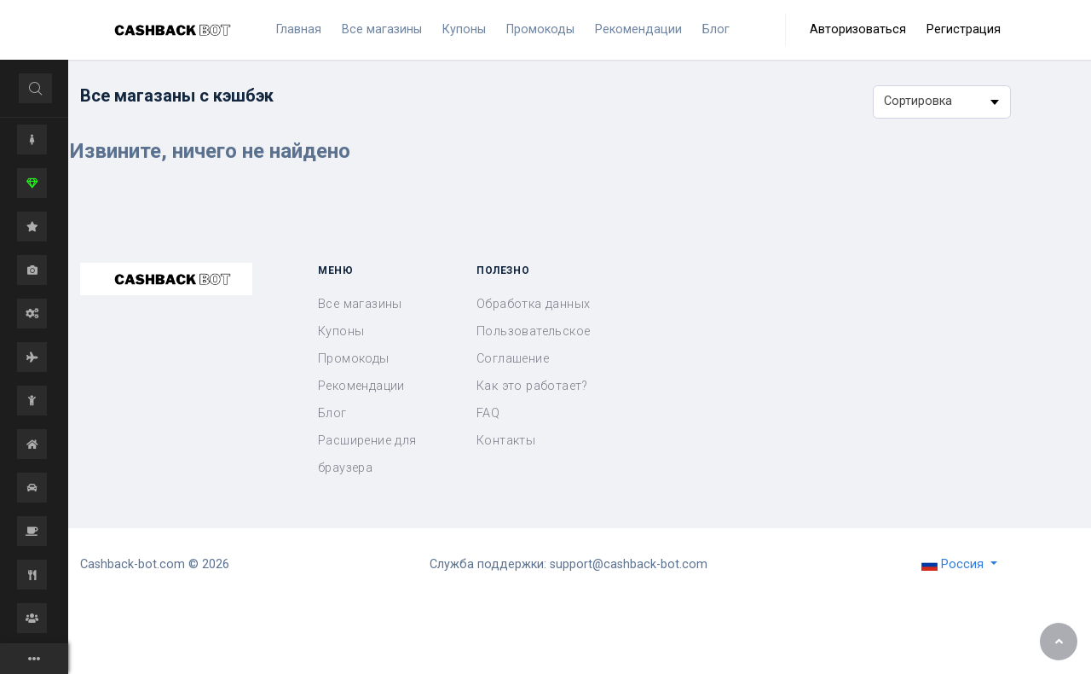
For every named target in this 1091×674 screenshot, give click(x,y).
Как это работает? (532, 386)
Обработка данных (533, 304)
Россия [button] (954, 564)
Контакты (505, 440)
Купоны (341, 331)
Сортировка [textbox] (918, 101)
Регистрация (963, 29)
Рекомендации (361, 386)
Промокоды (354, 359)
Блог (332, 413)
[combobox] (942, 102)
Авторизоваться (858, 29)
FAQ (487, 413)
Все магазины (360, 304)
